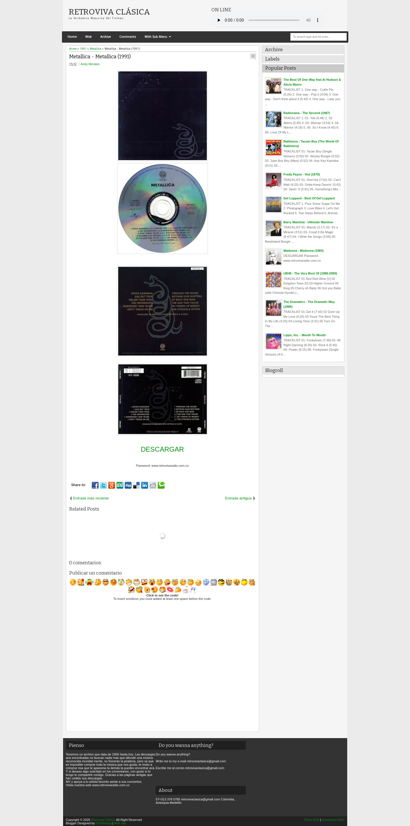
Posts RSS (311, 819)
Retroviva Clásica (109, 12)
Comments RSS (333, 819)
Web (88, 37)
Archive (105, 37)
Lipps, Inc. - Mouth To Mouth (305, 335)
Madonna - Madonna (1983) (304, 250)
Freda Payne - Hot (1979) (302, 174)
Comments (127, 37)
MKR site (119, 823)
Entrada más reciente (91, 498)
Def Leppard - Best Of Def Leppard (309, 198)
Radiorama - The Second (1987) (307, 113)
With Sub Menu (156, 37)
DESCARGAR (162, 449)
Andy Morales (90, 64)
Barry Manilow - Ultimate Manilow (308, 222)
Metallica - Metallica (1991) (100, 57)
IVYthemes (103, 823)
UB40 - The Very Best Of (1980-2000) (310, 273)
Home (72, 37)
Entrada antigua (238, 498)
